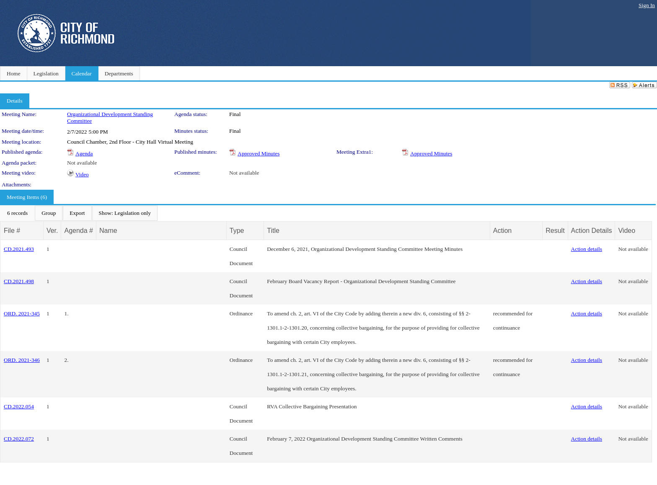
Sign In (647, 5)
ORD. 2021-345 (22, 313)
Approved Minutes (258, 153)
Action (502, 230)
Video (82, 174)
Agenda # (78, 230)
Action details (586, 249)
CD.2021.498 (19, 281)
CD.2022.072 (19, 439)
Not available (82, 163)
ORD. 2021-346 (22, 360)
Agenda (84, 153)
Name (108, 230)
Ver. (52, 230)
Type (237, 230)
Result (555, 230)
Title (273, 230)
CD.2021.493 (19, 249)
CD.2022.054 (19, 406)
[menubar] (79, 213)
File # (12, 230)
